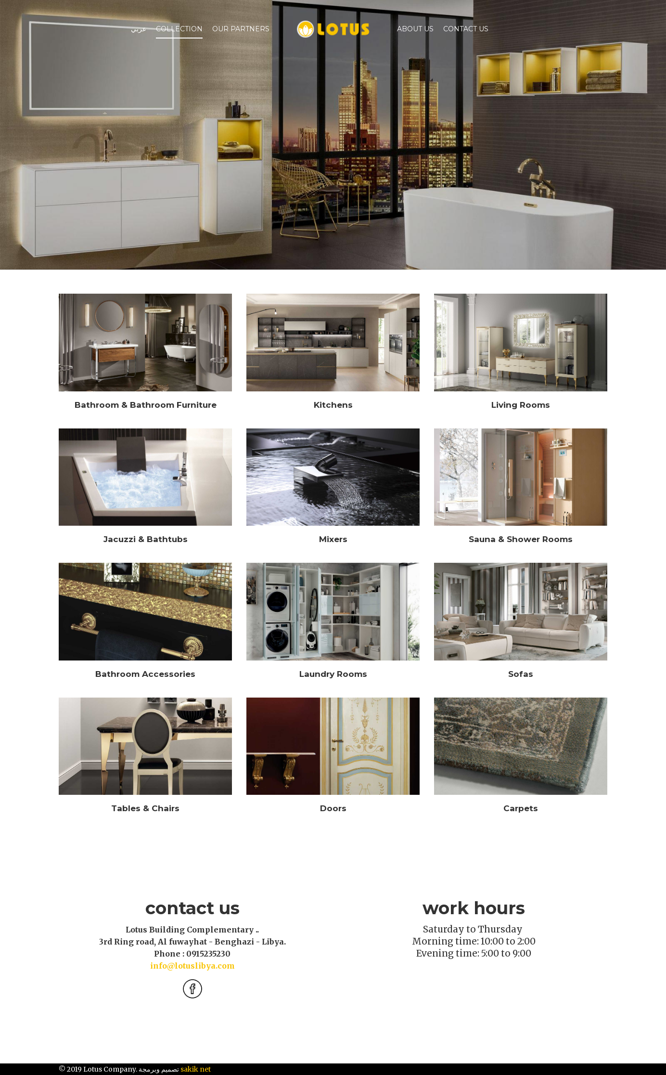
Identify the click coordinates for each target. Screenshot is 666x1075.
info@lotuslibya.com (192, 966)
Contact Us (465, 29)
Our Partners (240, 29)
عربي (138, 29)
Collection (179, 29)
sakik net (195, 1069)
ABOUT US (415, 29)
